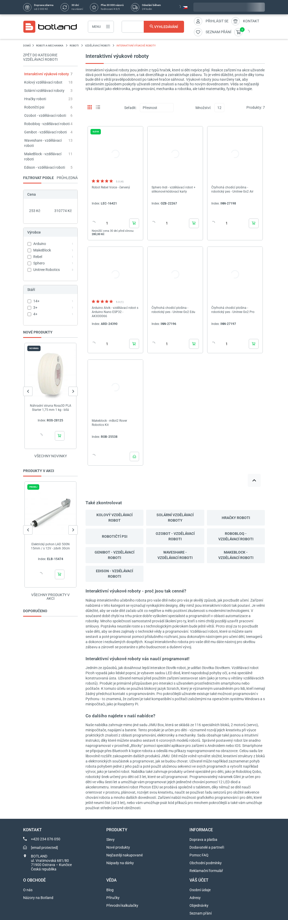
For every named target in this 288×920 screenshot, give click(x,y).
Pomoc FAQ (198, 855)
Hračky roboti (35, 99)
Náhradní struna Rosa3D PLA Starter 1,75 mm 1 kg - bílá (50, 408)
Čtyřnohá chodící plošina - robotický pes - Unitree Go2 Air (232, 189)
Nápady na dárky (120, 863)
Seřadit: (130, 108)
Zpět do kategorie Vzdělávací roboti (40, 57)
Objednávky (198, 905)
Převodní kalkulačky (122, 905)
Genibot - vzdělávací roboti (45, 132)
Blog (110, 890)
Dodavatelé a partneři (206, 847)
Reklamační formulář (206, 871)
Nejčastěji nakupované (124, 855)
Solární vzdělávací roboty (44, 90)
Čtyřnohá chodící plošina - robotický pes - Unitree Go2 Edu (173, 310)
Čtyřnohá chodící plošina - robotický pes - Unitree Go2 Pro (232, 310)
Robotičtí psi (34, 107)
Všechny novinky (50, 456)
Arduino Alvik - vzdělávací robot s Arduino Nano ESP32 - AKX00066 (115, 312)
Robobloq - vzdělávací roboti (47, 124)
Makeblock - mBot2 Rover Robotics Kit (109, 423)
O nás (27, 890)
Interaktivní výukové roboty (46, 74)
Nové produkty (118, 847)
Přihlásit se (217, 21)
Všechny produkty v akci (50, 597)
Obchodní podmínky (205, 863)
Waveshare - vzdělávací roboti (175, 555)
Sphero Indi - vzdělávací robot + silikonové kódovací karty (173, 189)
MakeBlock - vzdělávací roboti (235, 555)
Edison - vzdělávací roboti (44, 167)
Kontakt (251, 21)
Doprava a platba (203, 839)
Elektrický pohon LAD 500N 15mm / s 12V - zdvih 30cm (50, 546)
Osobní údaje (200, 890)
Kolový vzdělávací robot (43, 82)
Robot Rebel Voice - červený (111, 187)
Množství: (203, 108)
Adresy (195, 898)
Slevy (110, 839)
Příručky (113, 898)
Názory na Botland (38, 898)
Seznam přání (200, 913)
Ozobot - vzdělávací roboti (45, 115)
